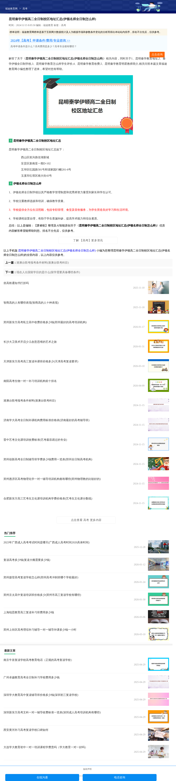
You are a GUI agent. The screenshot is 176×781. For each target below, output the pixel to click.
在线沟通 (42, 777)
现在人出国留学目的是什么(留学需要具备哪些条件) (48, 272)
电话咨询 (119, 777)
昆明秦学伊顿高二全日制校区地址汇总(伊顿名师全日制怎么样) (57, 250)
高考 (25, 8)
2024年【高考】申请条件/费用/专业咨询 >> (40, 40)
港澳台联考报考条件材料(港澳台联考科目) (42, 262)
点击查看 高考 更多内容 (86, 520)
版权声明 (87, 769)
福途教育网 (11, 8)
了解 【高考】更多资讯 (88, 240)
